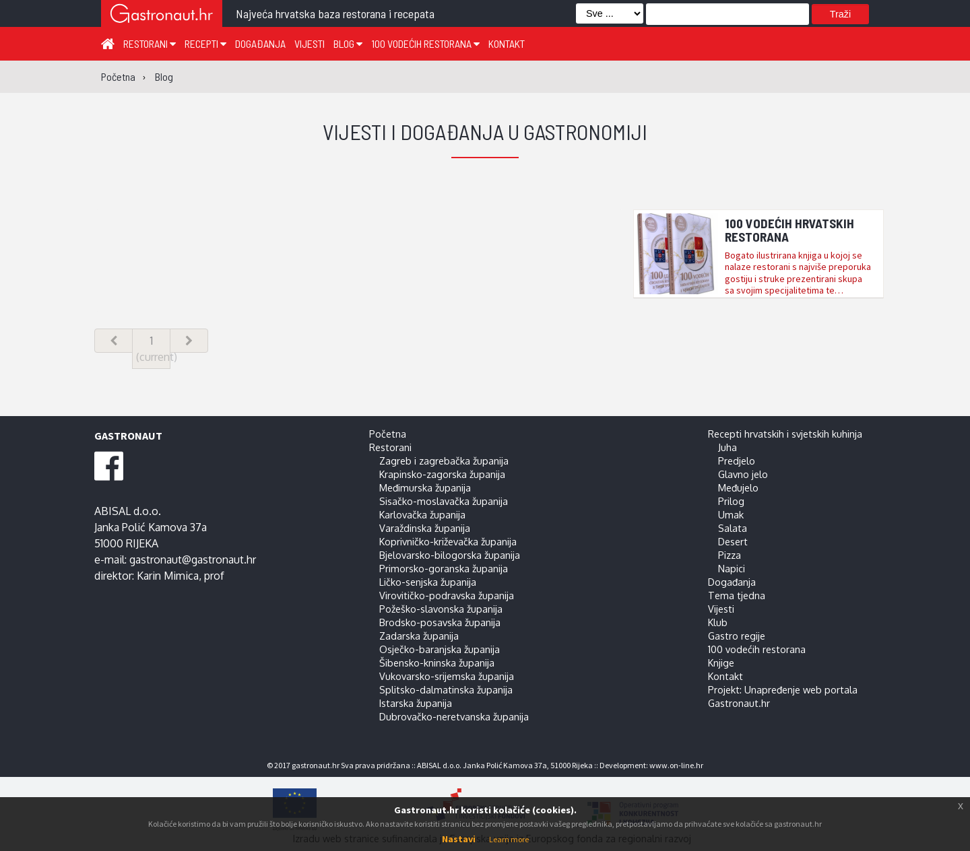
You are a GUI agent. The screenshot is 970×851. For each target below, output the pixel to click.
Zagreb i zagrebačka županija (444, 460)
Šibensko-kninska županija (436, 662)
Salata (732, 528)
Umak (731, 514)
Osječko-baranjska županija (439, 649)
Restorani (149, 43)
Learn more (509, 839)
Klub (718, 622)
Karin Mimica (168, 575)
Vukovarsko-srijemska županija (446, 676)
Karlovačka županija (422, 514)
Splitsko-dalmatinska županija (446, 689)
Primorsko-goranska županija (443, 568)
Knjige (721, 662)
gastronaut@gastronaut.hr (192, 559)
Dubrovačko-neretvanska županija (454, 716)
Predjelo (736, 460)
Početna (387, 434)
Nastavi (459, 839)
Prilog (731, 501)
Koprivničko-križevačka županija (448, 541)
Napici (731, 568)
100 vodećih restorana (425, 43)
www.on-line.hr (676, 765)
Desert (733, 541)
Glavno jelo (743, 474)
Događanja (260, 43)
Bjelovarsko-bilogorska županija (449, 555)
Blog (347, 43)
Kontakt (506, 43)
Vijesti (309, 43)
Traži (840, 14)
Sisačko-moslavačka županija (443, 501)
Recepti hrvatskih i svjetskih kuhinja (785, 434)
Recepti (205, 43)
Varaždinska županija (424, 528)
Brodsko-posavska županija (439, 622)
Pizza (729, 555)
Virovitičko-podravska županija (446, 595)
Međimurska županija (425, 487)
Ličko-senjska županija (427, 582)
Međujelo (738, 487)
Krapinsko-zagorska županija (442, 474)
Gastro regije (736, 635)
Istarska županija (415, 703)
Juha (727, 447)
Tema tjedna (736, 595)
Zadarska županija (419, 635)
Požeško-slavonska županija (441, 609)
